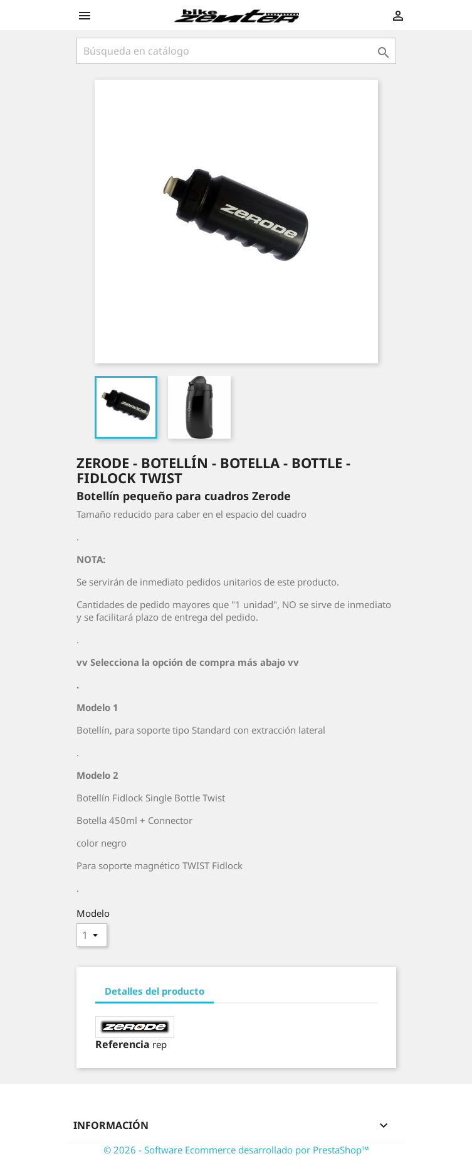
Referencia (122, 1044)
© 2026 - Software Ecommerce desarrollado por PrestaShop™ (236, 1149)
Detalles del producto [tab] (154, 991)
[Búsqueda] (236, 51)
